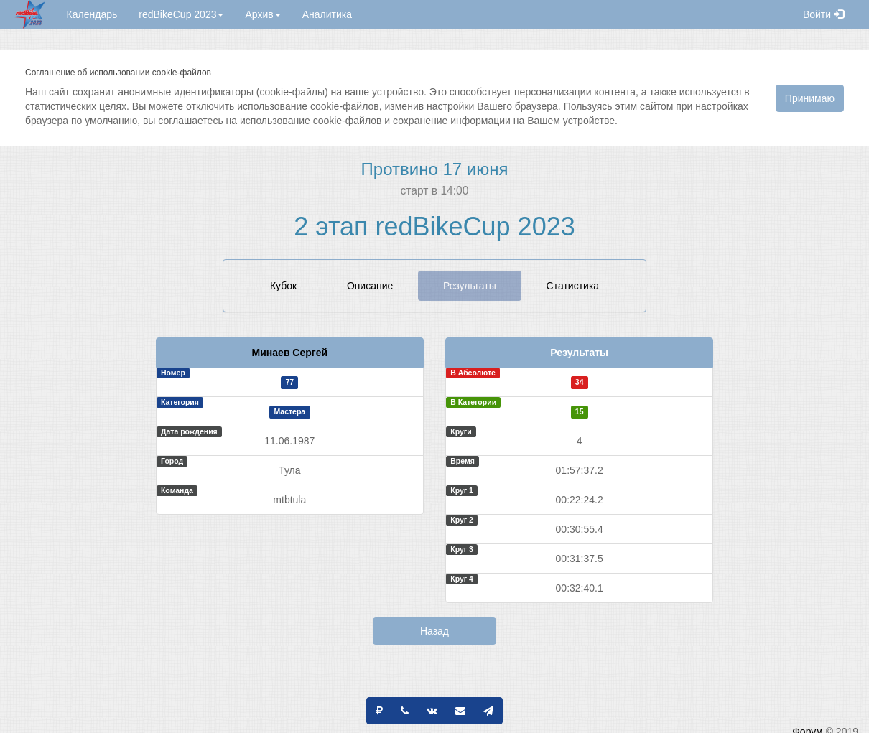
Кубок (283, 285)
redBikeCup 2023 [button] (181, 14)
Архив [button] (262, 14)
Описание (370, 285)
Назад (434, 631)
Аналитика (327, 14)
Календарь (92, 14)
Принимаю (810, 98)
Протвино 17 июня (434, 169)
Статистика (573, 285)
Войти (823, 14)
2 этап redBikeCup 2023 (434, 226)
